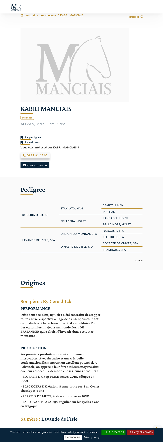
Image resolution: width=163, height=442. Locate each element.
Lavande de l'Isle (60, 419)
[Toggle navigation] (157, 7)
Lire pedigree (31, 137)
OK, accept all (113, 432)
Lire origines (30, 142)
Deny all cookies (141, 432)
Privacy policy (92, 437)
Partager (134, 16)
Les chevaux (48, 15)
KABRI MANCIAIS (71, 15)
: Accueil (28, 15)
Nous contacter (35, 165)
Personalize (72, 437)
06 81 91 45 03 (35, 155)
